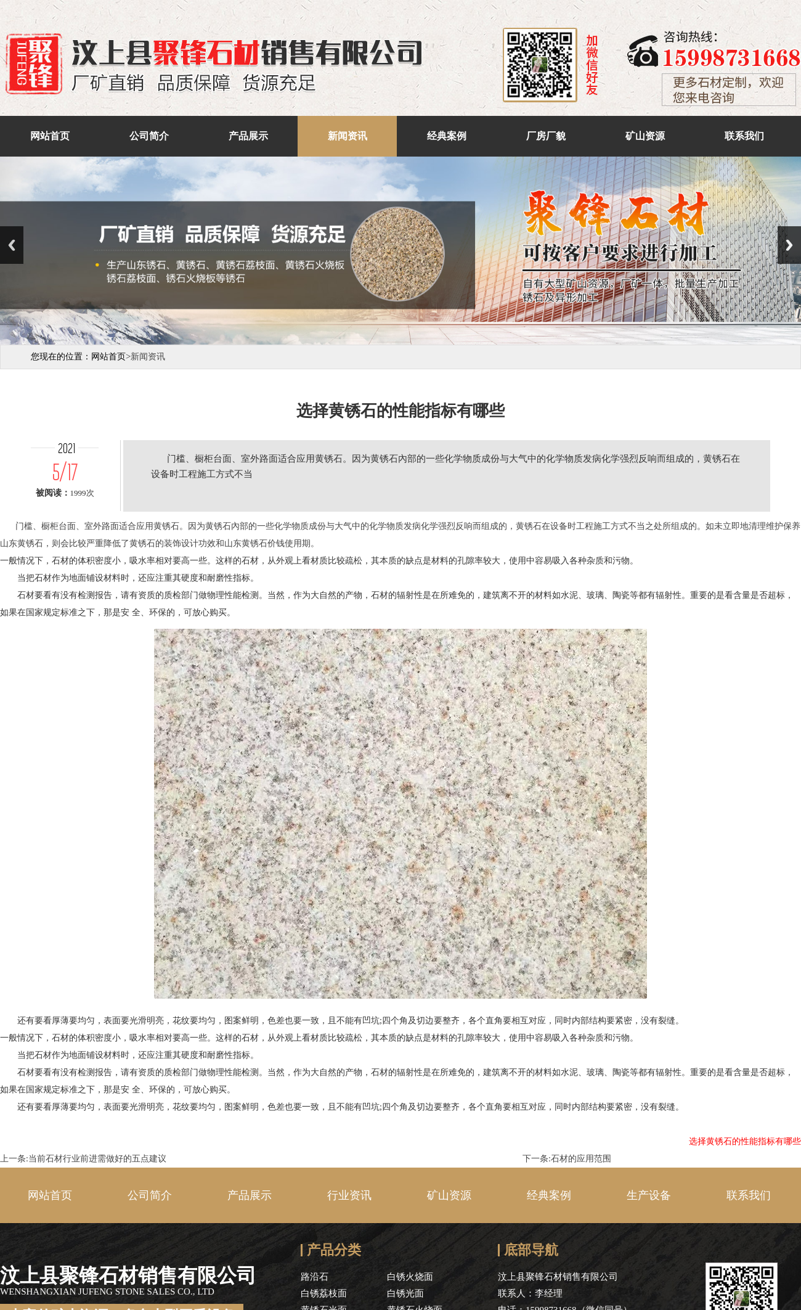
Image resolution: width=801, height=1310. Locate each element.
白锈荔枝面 (324, 1293)
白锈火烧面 (410, 1277)
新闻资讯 (347, 136)
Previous (11, 245)
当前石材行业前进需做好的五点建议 (97, 1158)
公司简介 (149, 136)
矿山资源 (645, 136)
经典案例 (446, 136)
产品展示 (248, 136)
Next (789, 245)
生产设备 (649, 1195)
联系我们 (744, 136)
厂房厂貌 (546, 136)
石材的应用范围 (581, 1158)
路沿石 (314, 1277)
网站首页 (50, 136)
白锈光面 (405, 1293)
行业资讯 (349, 1195)
